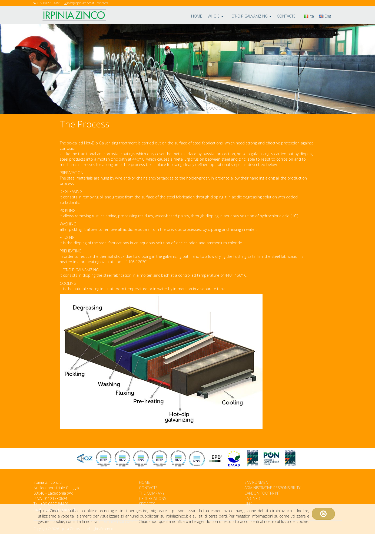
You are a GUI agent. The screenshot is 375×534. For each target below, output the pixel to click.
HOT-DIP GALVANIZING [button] (250, 16)
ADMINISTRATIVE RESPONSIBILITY (272, 487)
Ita (309, 16)
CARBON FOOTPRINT (262, 493)
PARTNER (252, 498)
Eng (325, 16)
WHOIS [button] (215, 16)
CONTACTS (286, 16)
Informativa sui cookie (117, 521)
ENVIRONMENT (257, 482)
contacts (102, 3)
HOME (196, 16)
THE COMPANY (151, 493)
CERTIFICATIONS (152, 498)
